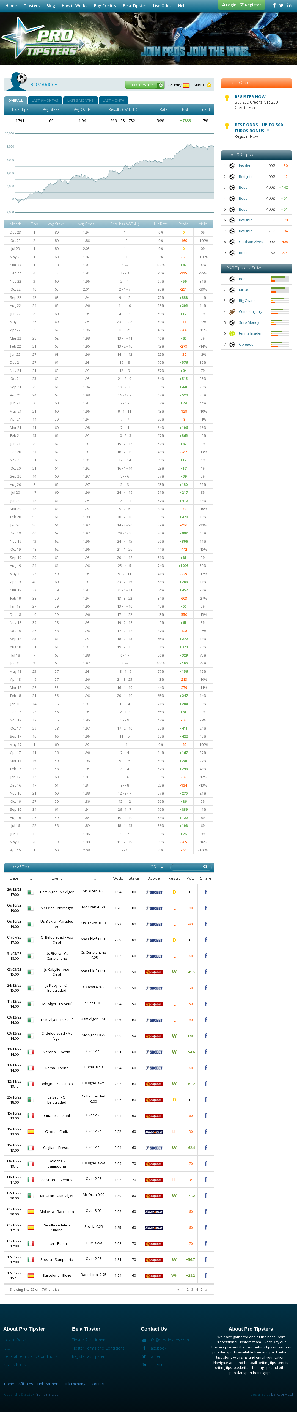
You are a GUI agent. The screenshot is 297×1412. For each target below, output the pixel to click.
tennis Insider (250, 333)
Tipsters (32, 5)
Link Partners (48, 1383)
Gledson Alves (251, 241)
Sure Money (249, 322)
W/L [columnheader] (190, 878)
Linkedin (152, 1364)
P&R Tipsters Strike (244, 268)
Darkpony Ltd (282, 1394)
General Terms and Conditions (30, 1356)
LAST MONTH (113, 100)
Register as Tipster (88, 1356)
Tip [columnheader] (93, 878)
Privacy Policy (14, 1364)
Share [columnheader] (205, 878)
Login (229, 4)
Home (11, 5)
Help (183, 5)
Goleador (247, 344)
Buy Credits (105, 5)
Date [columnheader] (14, 878)
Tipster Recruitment (89, 1339)
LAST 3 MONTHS (80, 100)
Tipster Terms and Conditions (98, 1348)
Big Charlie (248, 300)
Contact (98, 1383)
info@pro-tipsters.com (165, 1339)
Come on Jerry (250, 311)
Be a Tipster (135, 5)
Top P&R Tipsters (242, 154)
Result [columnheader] (174, 878)
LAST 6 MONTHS (45, 100)
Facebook (153, 1348)
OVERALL (15, 100)
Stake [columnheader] (134, 878)
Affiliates (25, 1383)
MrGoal (245, 289)
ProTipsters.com (48, 1394)
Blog (50, 5)
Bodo (243, 187)
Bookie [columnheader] (153, 878)
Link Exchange (75, 1383)
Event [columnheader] (57, 878)
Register (250, 4)
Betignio (245, 176)
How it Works (75, 5)
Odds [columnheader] (118, 878)
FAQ (6, 1348)
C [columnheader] (30, 878)
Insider (245, 165)
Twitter (151, 1356)
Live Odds (163, 5)
